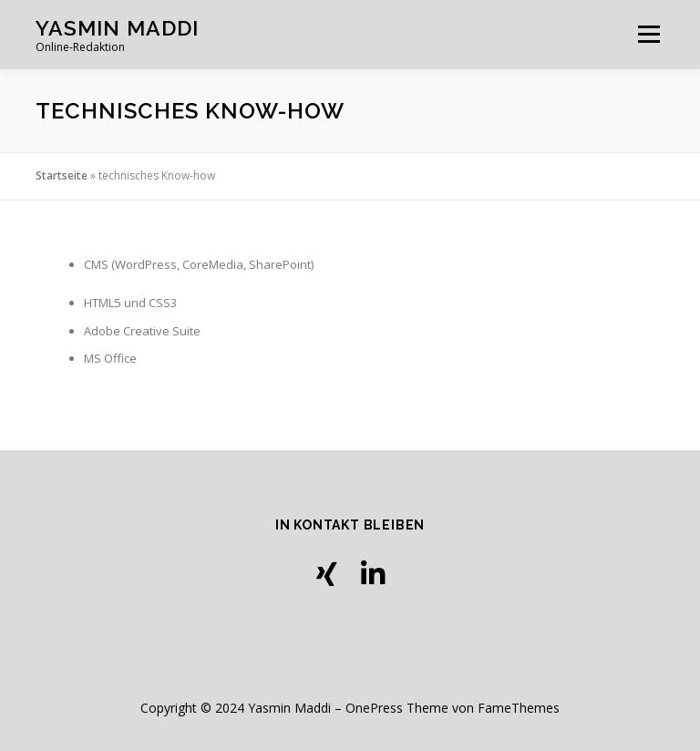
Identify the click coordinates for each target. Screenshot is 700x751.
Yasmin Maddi (117, 27)
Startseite (62, 175)
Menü (648, 34)
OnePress (374, 707)
